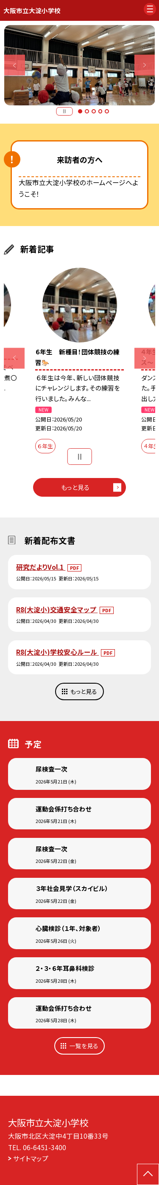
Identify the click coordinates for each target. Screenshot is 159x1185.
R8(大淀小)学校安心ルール (57, 651)
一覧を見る (84, 1045)
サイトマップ (30, 1158)
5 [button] (107, 111)
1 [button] (80, 111)
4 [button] (100, 111)
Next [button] (144, 65)
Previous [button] (14, 65)
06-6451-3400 (44, 1147)
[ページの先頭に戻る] (148, 1174)
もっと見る (75, 487)
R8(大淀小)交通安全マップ (57, 609)
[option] (79, 65)
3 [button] (94, 111)
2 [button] (87, 111)
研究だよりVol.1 (40, 566)
